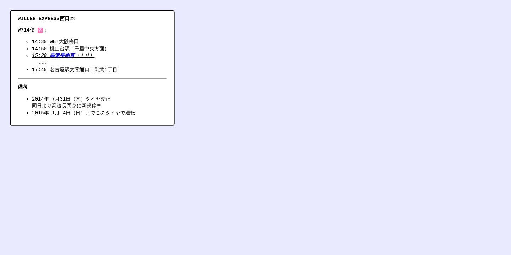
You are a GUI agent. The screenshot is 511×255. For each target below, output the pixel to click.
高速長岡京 (62, 56)
